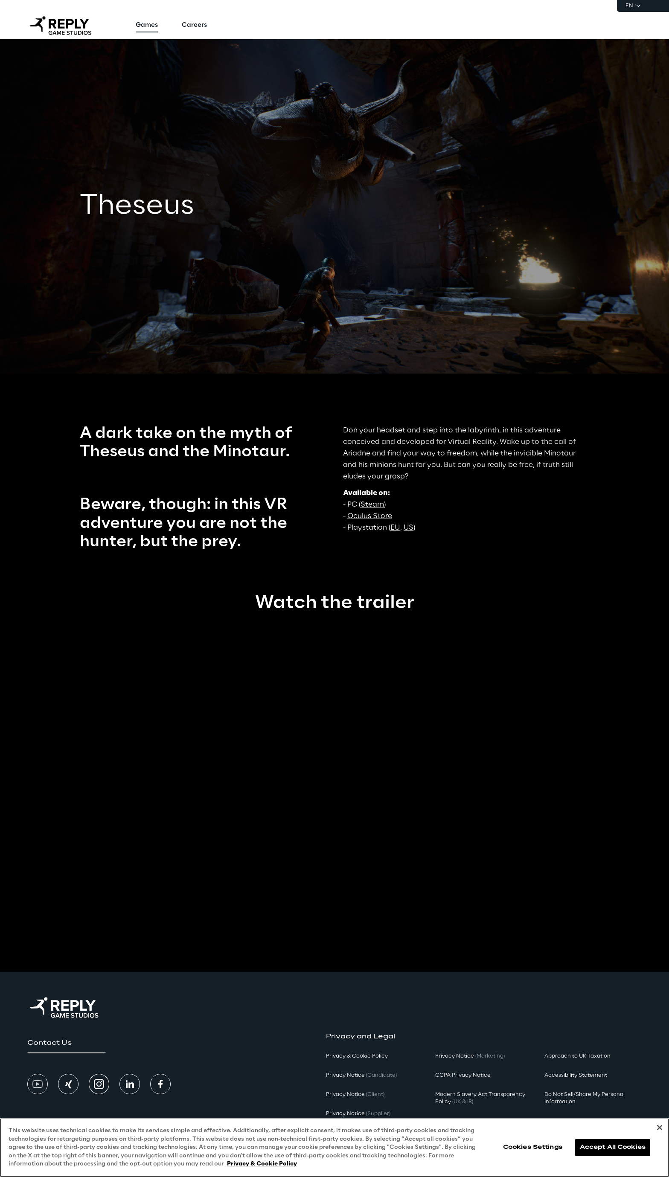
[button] (66, 1043)
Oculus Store (369, 516)
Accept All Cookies (613, 1147)
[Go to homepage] (67, 25)
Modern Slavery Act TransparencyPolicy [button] (480, 1098)
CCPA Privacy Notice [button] (463, 1075)
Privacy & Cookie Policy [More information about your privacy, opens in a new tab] (262, 1164)
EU (395, 527)
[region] (334, 1147)
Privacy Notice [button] (361, 1075)
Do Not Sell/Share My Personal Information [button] (584, 1098)
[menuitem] (147, 25)
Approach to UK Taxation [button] (577, 1056)
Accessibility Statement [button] (575, 1075)
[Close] (659, 1127)
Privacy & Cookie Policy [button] (357, 1056)
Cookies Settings (532, 1147)
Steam (372, 504)
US (408, 527)
